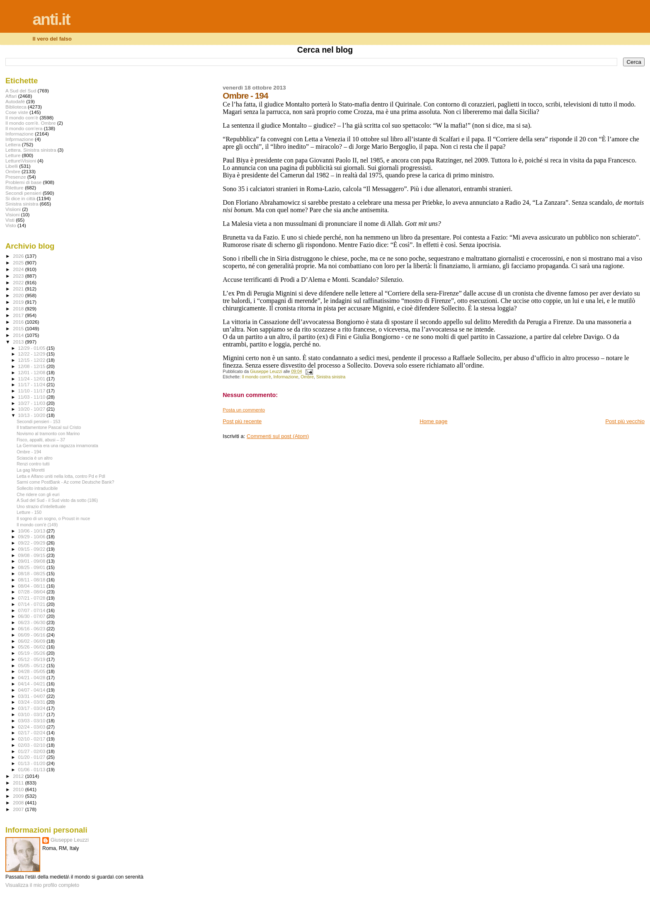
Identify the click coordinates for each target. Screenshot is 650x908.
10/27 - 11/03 (32, 403)
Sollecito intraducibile (37, 488)
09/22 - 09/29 (32, 542)
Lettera (12, 144)
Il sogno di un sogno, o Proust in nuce (53, 518)
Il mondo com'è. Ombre (30, 123)
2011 (19, 782)
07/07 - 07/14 (32, 610)
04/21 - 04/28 (32, 677)
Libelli (11, 166)
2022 (19, 282)
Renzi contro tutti (33, 463)
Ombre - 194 (29, 451)
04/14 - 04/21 (32, 683)
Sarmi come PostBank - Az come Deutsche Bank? (65, 481)
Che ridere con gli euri (38, 494)
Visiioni (13, 209)
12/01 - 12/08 (32, 372)
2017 (19, 315)
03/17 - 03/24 (32, 708)
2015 (19, 328)
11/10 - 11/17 (32, 390)
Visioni (12, 214)
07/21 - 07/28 (32, 598)
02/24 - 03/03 (32, 726)
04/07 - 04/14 (32, 690)
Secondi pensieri (23, 193)
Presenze (15, 176)
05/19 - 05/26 (32, 653)
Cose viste (16, 112)
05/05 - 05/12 (32, 665)
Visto (10, 225)
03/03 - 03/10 (32, 720)
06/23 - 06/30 (32, 622)
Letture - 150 (29, 512)
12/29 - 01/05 (32, 348)
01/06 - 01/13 (32, 769)
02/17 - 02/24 (32, 732)
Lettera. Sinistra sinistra (30, 150)
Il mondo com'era (24, 128)
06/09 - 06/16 (32, 634)
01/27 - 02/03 (32, 751)
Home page (433, 421)
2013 (19, 341)
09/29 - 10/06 (32, 536)
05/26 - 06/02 (32, 646)
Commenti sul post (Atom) (278, 436)
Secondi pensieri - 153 (38, 421)
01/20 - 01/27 (32, 757)
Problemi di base (23, 182)
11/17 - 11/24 (32, 384)
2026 (19, 256)
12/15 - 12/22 (32, 360)
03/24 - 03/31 (32, 702)
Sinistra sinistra (330, 377)
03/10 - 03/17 (32, 714)
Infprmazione (19, 139)
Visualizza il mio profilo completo (42, 885)
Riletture (14, 187)
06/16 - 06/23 (32, 628)
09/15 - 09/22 (32, 549)
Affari (11, 96)
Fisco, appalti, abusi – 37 (41, 439)
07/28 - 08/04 (32, 591)
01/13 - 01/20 (32, 763)
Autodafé (15, 101)
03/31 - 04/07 (32, 696)
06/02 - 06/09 (32, 641)
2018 (19, 308)
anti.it (51, 19)
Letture (12, 155)
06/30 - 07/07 (32, 616)
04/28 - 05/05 (32, 671)
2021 (19, 288)
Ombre (307, 377)
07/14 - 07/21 (32, 604)
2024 (19, 269)
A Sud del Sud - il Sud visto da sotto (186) (57, 500)
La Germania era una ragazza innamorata (57, 445)
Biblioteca (16, 106)
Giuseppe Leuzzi (70, 840)
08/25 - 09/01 (32, 567)
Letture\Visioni (20, 160)
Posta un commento (244, 409)
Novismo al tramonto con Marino (48, 433)
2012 (19, 776)
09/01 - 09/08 (32, 561)
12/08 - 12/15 (32, 366)
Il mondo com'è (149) (37, 524)
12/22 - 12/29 (32, 353)
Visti (10, 220)
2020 (19, 295)
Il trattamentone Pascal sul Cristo (49, 427)
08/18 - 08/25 (32, 573)
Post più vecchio (625, 421)
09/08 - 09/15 (32, 555)
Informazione (285, 377)
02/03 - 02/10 (32, 745)
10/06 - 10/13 (32, 530)
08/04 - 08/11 (32, 586)
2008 (19, 802)
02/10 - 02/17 (32, 738)
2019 (19, 302)
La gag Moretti (31, 469)
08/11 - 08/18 (32, 579)
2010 (19, 789)
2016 (19, 321)
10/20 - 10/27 (32, 409)
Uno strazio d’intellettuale (41, 506)
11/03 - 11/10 (32, 397)
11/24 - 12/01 (32, 378)
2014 (19, 335)
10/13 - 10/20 (32, 415)
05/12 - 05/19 (32, 659)
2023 (19, 275)
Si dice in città (20, 198)
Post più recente (242, 421)
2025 (19, 262)
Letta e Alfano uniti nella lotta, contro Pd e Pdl (61, 476)
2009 (19, 796)
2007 (19, 809)
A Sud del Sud (20, 90)
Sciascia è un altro (34, 457)
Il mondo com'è (256, 377)
